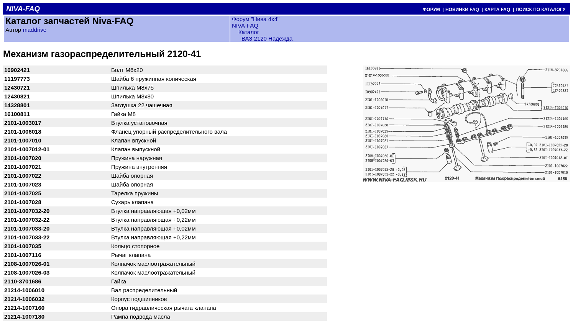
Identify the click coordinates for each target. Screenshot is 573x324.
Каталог (247, 32)
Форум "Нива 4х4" (255, 19)
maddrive (34, 29)
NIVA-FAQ (245, 25)
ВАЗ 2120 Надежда (266, 38)
